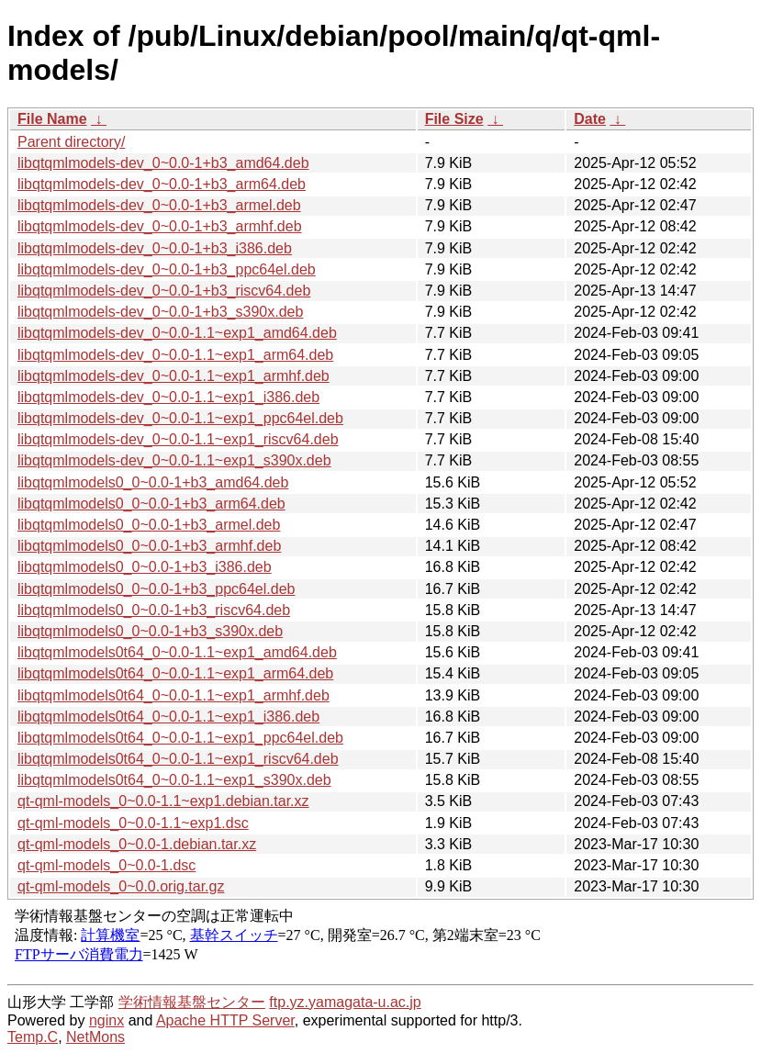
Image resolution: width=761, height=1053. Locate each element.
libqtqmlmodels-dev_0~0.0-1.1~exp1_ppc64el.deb (180, 418)
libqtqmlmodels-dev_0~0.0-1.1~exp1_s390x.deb (174, 460)
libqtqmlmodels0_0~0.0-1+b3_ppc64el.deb (156, 589)
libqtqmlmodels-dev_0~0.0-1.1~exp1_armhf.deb (173, 376)
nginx (106, 1020)
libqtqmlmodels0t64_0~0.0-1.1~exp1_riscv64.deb (178, 759)
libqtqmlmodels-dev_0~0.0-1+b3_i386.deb (154, 248)
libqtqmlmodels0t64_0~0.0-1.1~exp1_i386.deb (168, 716)
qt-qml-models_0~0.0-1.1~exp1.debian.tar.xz (163, 801)
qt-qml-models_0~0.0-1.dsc (106, 865)
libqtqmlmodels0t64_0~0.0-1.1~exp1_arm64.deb (175, 673)
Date (590, 119)
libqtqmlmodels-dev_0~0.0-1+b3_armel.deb (159, 205)
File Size (454, 119)
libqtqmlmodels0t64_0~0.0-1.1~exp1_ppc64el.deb (180, 737)
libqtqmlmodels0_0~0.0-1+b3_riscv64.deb (153, 610)
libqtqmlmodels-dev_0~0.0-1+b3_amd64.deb (163, 163)
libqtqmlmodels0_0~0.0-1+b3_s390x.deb (150, 631)
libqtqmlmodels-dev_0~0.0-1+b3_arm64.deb (161, 184)
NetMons (95, 1037)
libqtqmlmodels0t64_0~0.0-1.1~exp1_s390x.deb (174, 780)
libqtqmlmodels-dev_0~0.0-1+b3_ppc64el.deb (166, 269)
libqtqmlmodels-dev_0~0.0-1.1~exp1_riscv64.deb (178, 439)
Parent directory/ (71, 142)
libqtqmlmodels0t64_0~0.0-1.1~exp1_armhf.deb (173, 695)
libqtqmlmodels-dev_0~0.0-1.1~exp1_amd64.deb (177, 333)
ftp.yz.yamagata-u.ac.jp (344, 1002)
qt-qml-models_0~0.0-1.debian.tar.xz (136, 844)
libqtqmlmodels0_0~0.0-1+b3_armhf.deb (149, 546)
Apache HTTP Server (225, 1020)
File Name (52, 119)
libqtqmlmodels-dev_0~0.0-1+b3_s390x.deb (160, 311)
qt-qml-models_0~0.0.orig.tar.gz (120, 886)
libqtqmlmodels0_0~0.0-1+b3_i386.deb (144, 567)
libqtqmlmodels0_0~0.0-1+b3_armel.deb (148, 524)
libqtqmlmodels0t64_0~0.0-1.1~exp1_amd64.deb (177, 652)
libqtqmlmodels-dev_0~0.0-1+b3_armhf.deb (159, 226)
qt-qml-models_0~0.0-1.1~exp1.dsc (133, 823)
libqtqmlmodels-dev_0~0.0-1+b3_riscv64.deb (163, 290)
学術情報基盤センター (191, 1002)
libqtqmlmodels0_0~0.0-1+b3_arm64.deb (151, 503)
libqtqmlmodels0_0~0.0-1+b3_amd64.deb (152, 482)
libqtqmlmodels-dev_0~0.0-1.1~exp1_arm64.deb (175, 355)
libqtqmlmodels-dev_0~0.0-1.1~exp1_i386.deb (168, 397)
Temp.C (32, 1037)
